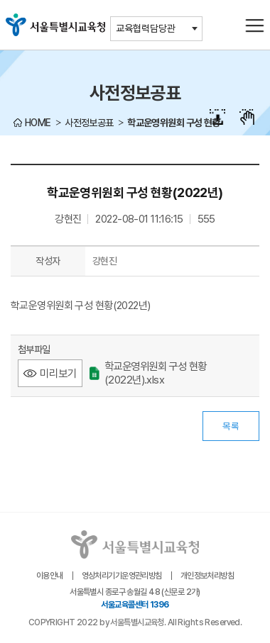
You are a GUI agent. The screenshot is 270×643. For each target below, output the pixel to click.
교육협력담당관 (146, 28)
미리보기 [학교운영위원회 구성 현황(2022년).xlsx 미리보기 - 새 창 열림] (58, 373)
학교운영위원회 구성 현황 (173, 122)
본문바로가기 (135, 0)
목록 (230, 426)
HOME (38, 122)
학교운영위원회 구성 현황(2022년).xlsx (148, 372)
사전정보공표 (89, 122)
